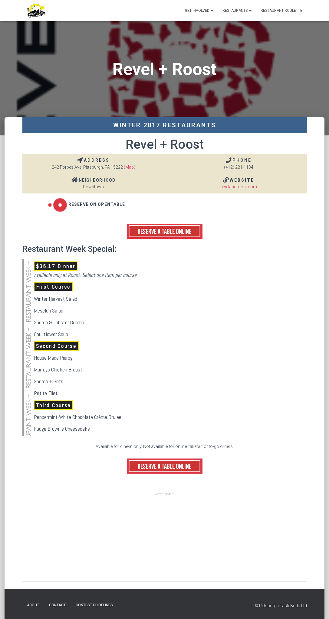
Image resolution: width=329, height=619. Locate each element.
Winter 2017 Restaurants (164, 125)
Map (129, 167)
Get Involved (199, 10)
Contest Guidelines (94, 605)
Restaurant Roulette (281, 10)
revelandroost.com (238, 186)
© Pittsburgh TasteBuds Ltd (281, 605)
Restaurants (237, 10)
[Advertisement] (164, 539)
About (33, 605)
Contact (57, 605)
